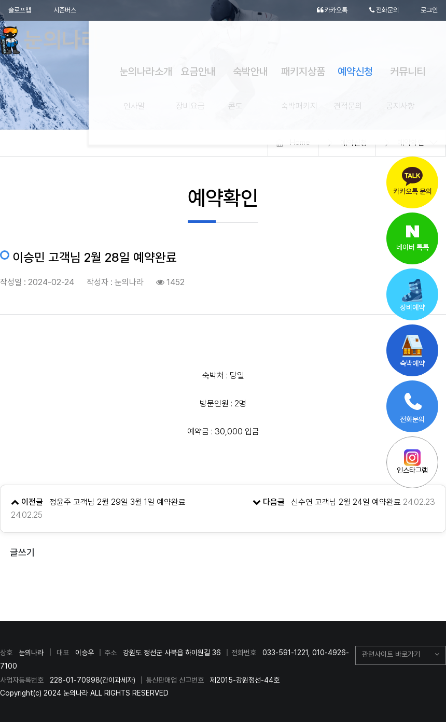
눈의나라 (58, 41)
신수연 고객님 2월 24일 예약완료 (346, 502)
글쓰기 (22, 552)
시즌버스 (68, 10)
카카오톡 (326, 10)
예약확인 (410, 143)
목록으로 (223, 583)
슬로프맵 (20, 10)
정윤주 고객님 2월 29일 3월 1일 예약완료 (117, 502)
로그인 (428, 10)
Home (299, 143)
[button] (400, 656)
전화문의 (381, 10)
